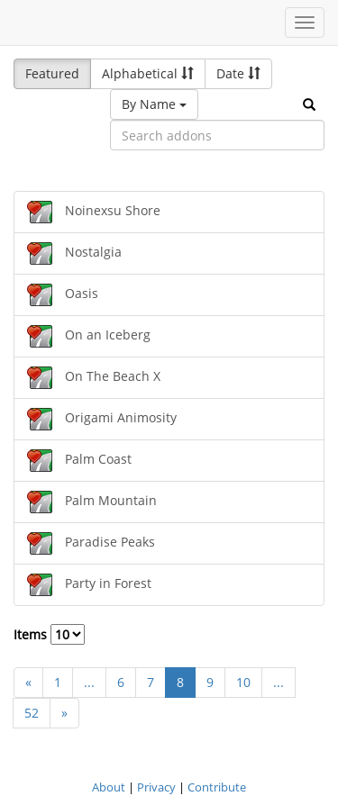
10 (243, 682)
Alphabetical (148, 73)
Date (238, 73)
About (108, 787)
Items (49, 634)
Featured (52, 73)
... (89, 682)
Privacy (156, 787)
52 (31, 712)
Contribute (216, 787)
